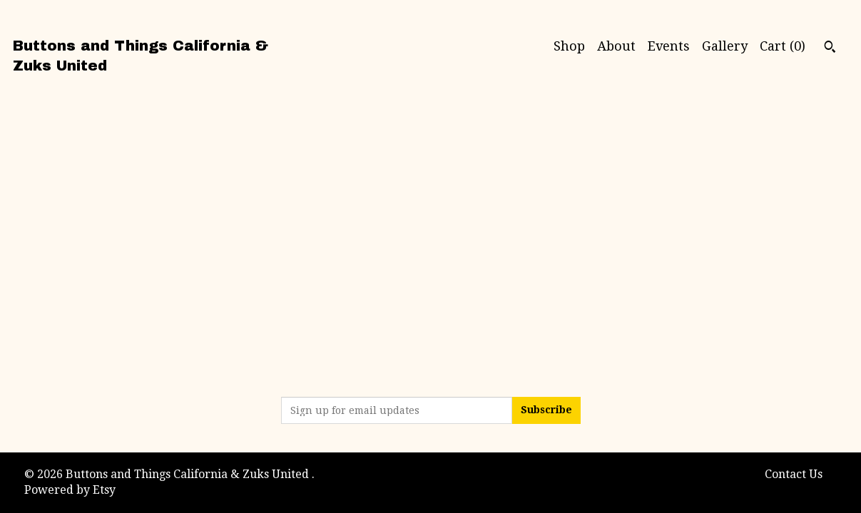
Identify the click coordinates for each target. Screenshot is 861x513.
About (616, 45)
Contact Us (793, 474)
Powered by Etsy (70, 490)
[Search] (830, 48)
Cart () (782, 45)
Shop (569, 45)
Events (669, 45)
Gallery (725, 45)
